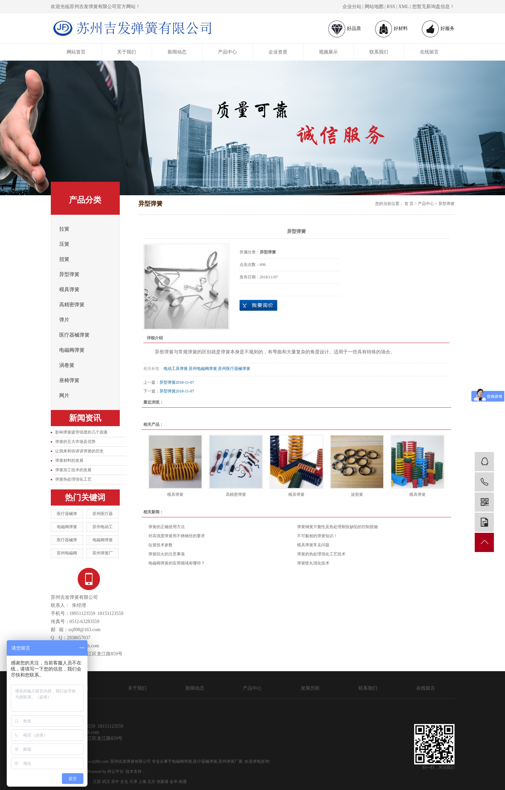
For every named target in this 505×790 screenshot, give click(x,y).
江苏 (97, 781)
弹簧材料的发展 (69, 460)
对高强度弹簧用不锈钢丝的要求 (176, 536)
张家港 (162, 781)
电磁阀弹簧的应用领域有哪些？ (176, 563)
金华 (174, 781)
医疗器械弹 (67, 513)
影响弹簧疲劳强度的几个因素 (81, 432)
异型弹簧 (69, 274)
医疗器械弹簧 (74, 335)
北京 (151, 781)
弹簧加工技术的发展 (73, 470)
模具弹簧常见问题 (313, 545)
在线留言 (429, 52)
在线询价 (258, 305)
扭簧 (64, 259)
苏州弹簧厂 (103, 553)
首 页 (408, 203)
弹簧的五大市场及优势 (75, 441)
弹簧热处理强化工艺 (73, 479)
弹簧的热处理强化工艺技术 (321, 554)
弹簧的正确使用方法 (166, 526)
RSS (391, 6)
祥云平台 (115, 771)
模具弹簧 (69, 289)
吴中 (115, 781)
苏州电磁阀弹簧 (203, 368)
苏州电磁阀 (67, 553)
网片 (64, 395)
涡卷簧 (66, 365)
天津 (133, 781)
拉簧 (64, 229)
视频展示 (328, 52)
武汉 (106, 781)
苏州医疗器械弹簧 (234, 368)
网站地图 (374, 6)
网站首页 (76, 52)
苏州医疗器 (103, 513)
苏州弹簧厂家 (230, 761)
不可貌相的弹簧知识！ (317, 536)
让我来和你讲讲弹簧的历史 (79, 451)
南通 (183, 781)
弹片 (64, 319)
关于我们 (126, 52)
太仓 (124, 781)
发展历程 (310, 688)
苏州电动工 (103, 526)
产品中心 (227, 52)
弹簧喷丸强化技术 (313, 563)
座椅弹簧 (69, 380)
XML (403, 6)
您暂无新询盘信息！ (433, 6)
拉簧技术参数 (160, 545)
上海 (142, 781)
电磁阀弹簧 (71, 350)
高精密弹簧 (71, 304)
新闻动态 (177, 52)
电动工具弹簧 (176, 368)
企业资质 (277, 52)
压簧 (64, 244)
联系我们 (378, 52)
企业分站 (351, 6)
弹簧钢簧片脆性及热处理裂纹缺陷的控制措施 (337, 526)
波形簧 (357, 494)
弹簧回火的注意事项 (166, 554)
